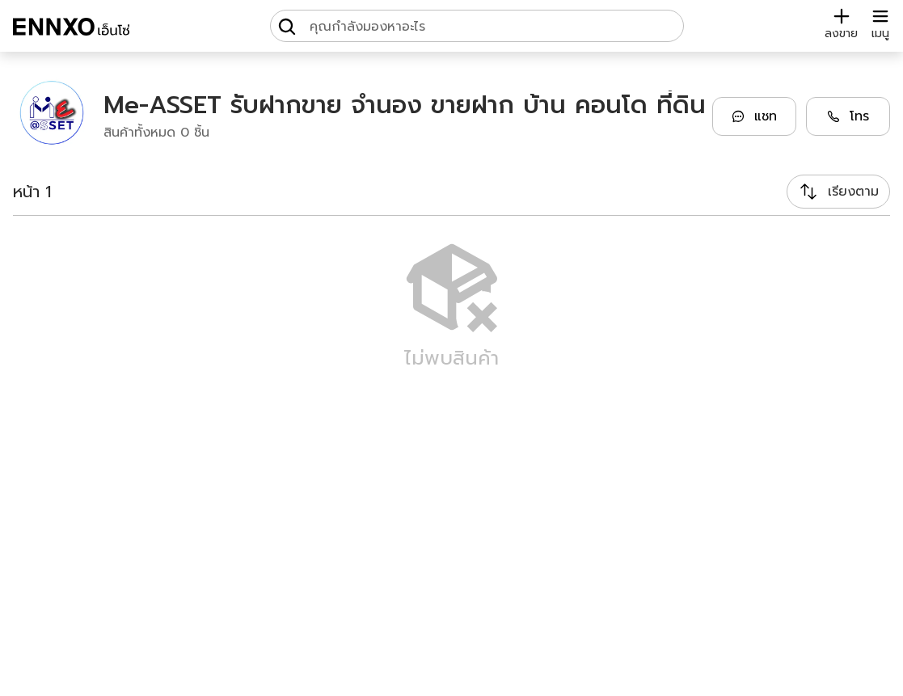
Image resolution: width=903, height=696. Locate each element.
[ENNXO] (71, 29)
